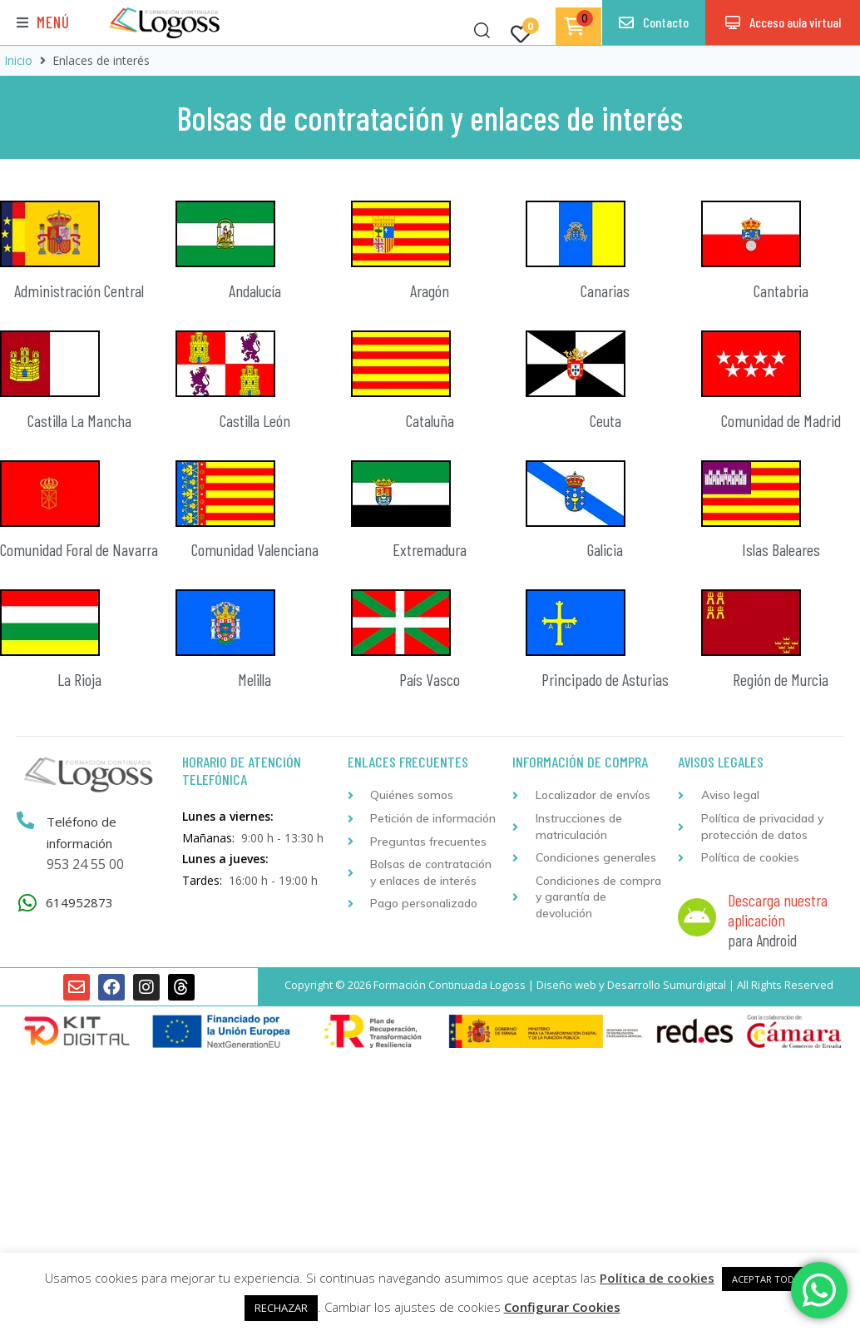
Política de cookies (657, 1277)
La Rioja (79, 679)
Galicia (605, 549)
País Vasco (429, 679)
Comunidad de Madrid (781, 420)
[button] (43, 22)
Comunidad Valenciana (255, 549)
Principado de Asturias (605, 679)
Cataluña (430, 420)
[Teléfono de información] (26, 821)
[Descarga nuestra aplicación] (697, 917)
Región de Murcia (780, 679)
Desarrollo (633, 984)
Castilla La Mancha (79, 420)
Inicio (18, 60)
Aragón (429, 290)
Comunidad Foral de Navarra (79, 549)
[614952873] (27, 902)
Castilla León (255, 420)
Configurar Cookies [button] (562, 1307)
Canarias (605, 290)
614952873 (79, 902)
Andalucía (255, 290)
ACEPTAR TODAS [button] (768, 1279)
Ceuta (605, 420)
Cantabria (781, 290)
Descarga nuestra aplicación (778, 910)
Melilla (254, 679)
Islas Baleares (781, 549)
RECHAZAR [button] (281, 1307)
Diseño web (566, 984)
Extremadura (430, 549)
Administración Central (79, 290)
